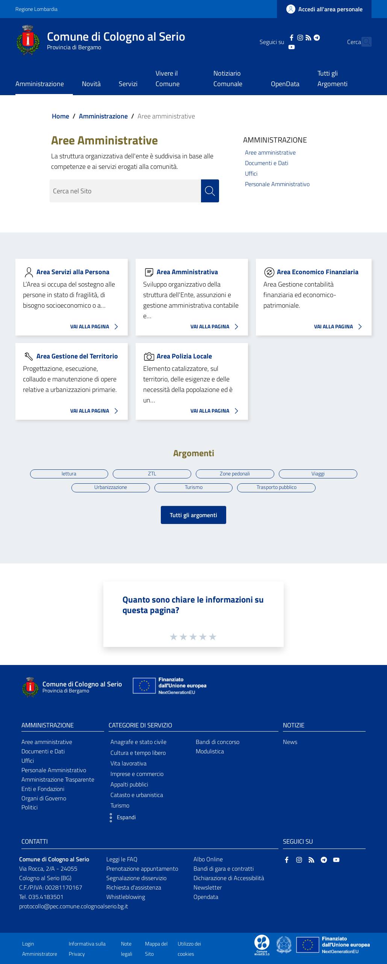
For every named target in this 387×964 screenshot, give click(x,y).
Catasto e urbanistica (136, 794)
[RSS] (295, 36)
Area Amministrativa (187, 272)
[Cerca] (363, 42)
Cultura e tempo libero (138, 752)
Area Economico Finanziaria (317, 272)
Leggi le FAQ (122, 859)
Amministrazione (103, 116)
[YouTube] (278, 46)
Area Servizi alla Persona (72, 272)
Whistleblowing (125, 896)
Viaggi (318, 473)
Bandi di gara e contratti (224, 868)
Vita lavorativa (128, 763)
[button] (120, 818)
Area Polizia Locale (184, 356)
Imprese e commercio (136, 773)
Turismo (194, 487)
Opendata (206, 896)
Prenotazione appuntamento (142, 868)
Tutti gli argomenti (193, 514)
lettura (69, 473)
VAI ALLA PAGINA (96, 327)
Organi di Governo (43, 798)
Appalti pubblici (129, 784)
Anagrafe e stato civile (138, 741)
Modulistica (210, 751)
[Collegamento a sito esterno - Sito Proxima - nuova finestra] (261, 944)
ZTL (152, 473)
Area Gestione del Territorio (77, 356)
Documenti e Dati (266, 162)
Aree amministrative (270, 152)
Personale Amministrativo (277, 183)
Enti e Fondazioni (42, 788)
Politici (29, 807)
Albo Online (208, 859)
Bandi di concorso (217, 741)
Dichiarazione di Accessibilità (229, 877)
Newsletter (208, 887)
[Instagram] (286, 36)
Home (60, 116)
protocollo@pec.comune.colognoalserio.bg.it (73, 906)
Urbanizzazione (110, 487)
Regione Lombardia (36, 9)
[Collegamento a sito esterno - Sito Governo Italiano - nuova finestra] (285, 944)
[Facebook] (278, 36)
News (290, 741)
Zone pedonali (235, 473)
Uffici (251, 173)
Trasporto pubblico (276, 487)
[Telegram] (303, 36)
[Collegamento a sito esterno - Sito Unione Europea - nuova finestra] (168, 687)
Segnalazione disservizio (136, 877)
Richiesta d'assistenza (133, 887)
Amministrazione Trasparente (57, 779)
